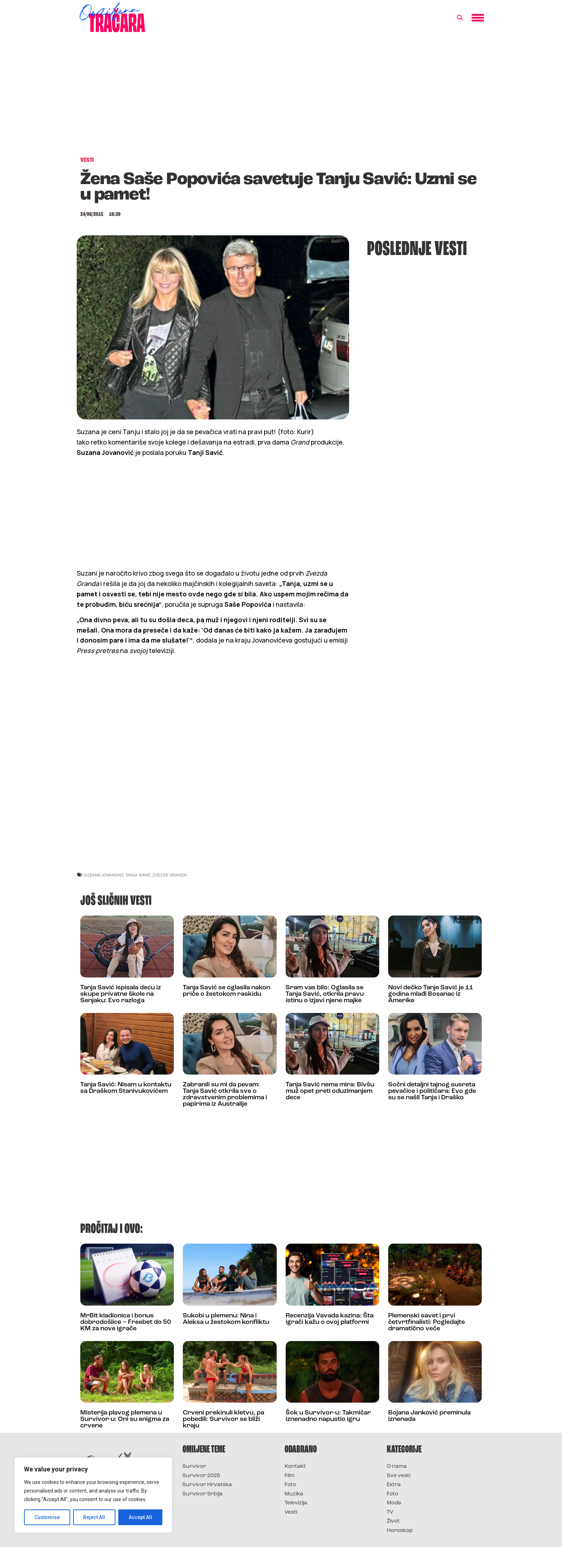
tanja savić (138, 875)
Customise (47, 1517)
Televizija (296, 1503)
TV (390, 1512)
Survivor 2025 (201, 1476)
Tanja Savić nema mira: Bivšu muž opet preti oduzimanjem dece (330, 1091)
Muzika (294, 1494)
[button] (460, 18)
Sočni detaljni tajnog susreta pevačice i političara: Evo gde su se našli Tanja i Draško (432, 1091)
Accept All (140, 1517)
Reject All (94, 1517)
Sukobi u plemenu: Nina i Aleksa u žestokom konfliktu (226, 1319)
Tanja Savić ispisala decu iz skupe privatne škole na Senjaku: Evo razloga (120, 994)
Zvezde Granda (169, 875)
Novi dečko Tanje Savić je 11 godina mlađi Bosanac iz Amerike (430, 994)
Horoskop (400, 1530)
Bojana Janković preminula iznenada (429, 1416)
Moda (394, 1503)
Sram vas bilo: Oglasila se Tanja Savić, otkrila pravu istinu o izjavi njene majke (325, 994)
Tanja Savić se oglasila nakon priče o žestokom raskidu (226, 991)
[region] (93, 1495)
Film (290, 1476)
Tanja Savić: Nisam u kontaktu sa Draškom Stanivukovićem (125, 1088)
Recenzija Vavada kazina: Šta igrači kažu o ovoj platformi (329, 1319)
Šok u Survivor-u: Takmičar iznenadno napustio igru (328, 1416)
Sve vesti (398, 1476)
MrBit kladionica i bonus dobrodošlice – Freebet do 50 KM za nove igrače (125, 1322)
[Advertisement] (281, 98)
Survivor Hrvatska (207, 1485)
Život (393, 1521)
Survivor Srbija (202, 1494)
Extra (394, 1485)
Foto (290, 1485)
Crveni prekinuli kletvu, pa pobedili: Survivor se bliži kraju (223, 1419)
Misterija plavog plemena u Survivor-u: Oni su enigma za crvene (124, 1419)
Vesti (291, 1512)
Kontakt (295, 1466)
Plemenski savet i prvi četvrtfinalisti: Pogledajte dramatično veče (426, 1322)
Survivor (194, 1466)
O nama (397, 1466)
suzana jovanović (104, 875)
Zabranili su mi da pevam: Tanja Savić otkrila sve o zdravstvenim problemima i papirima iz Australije (225, 1094)
